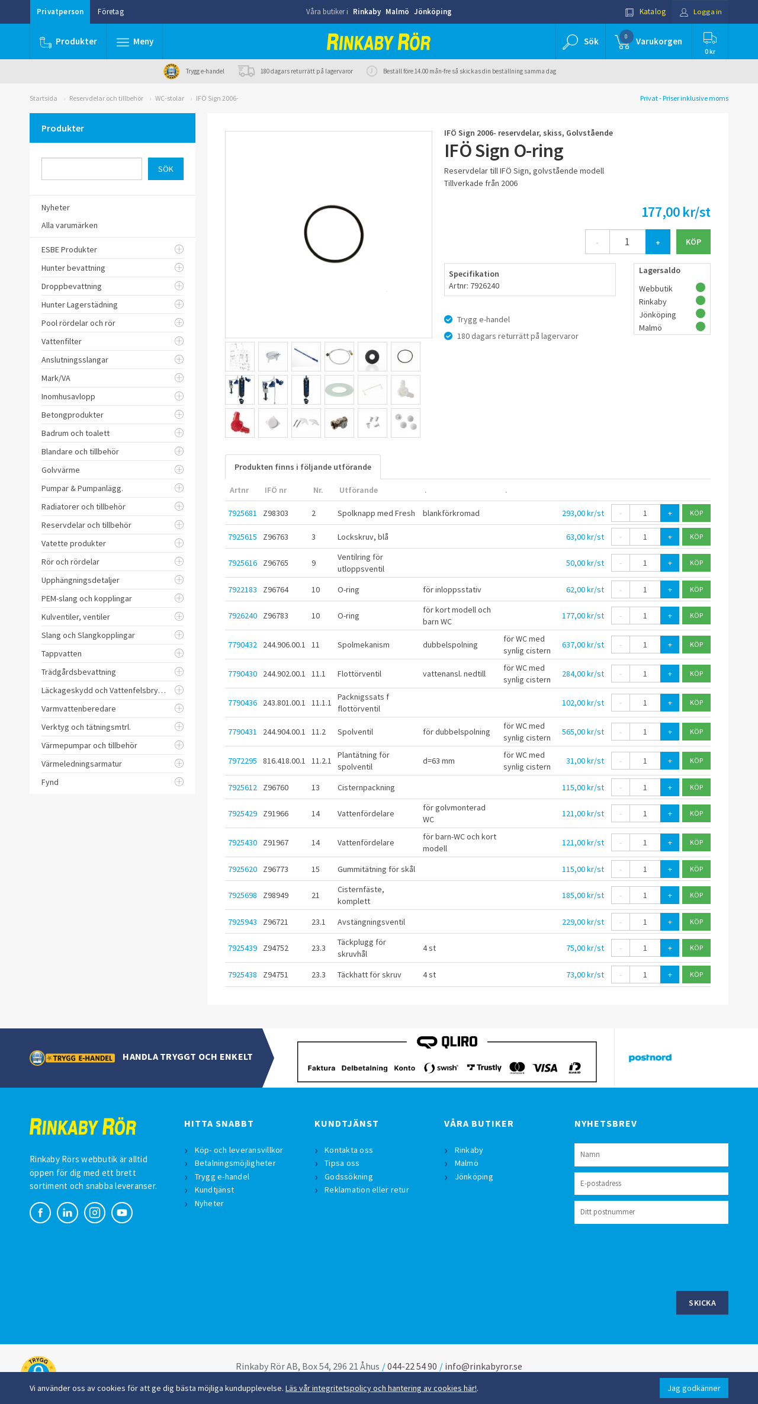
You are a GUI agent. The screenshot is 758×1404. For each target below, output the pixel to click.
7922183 (242, 589)
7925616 (242, 562)
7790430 (242, 673)
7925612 (242, 787)
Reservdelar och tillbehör (106, 98)
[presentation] (664, 1256)
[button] (135, 41)
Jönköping (433, 12)
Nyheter (209, 1203)
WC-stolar (169, 98)
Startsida (43, 98)
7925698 (242, 895)
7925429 (242, 813)
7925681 (242, 513)
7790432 (242, 644)
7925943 (242, 921)
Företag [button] (110, 12)
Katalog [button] (643, 12)
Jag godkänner (694, 1388)
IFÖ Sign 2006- (217, 98)
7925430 (242, 842)
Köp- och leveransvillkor (239, 1150)
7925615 (242, 536)
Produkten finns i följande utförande (303, 466)
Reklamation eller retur (367, 1189)
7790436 (242, 702)
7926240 (242, 615)
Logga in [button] (699, 12)
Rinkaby (367, 12)
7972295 (242, 760)
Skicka (702, 1302)
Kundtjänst (215, 1189)
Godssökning (349, 1176)
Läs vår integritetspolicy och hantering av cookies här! (381, 1388)
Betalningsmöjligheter (235, 1163)
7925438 (242, 974)
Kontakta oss (349, 1150)
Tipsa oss (342, 1163)
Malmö (397, 12)
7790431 (242, 731)
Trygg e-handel (222, 1176)
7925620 (242, 869)
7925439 (242, 948)
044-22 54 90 (412, 1366)
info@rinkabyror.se (483, 1366)
